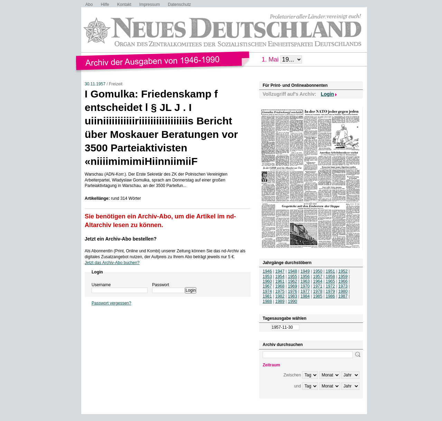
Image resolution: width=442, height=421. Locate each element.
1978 (317, 291)
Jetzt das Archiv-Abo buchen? (112, 262)
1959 (343, 276)
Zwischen (292, 375)
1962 (292, 281)
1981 (267, 296)
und (297, 386)
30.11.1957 (95, 84)
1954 (280, 276)
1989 (280, 301)
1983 (292, 296)
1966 (343, 281)
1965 (330, 281)
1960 (267, 281)
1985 (317, 296)
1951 (330, 271)
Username (101, 284)
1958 (330, 276)
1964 (317, 281)
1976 (292, 291)
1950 (317, 271)
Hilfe (105, 4)
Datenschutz (179, 4)
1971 (317, 286)
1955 (292, 276)
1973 (343, 286)
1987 (343, 296)
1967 (267, 286)
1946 (267, 271)
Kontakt (124, 4)
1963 (305, 281)
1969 (292, 286)
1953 (267, 276)
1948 (292, 271)
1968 (280, 286)
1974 (267, 291)
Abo (89, 4)
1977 (305, 291)
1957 (317, 276)
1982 (280, 296)
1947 (280, 271)
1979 (330, 291)
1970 (305, 286)
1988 (267, 301)
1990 (292, 301)
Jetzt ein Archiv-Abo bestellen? (121, 239)
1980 (343, 291)
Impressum (149, 4)
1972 (330, 286)
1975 (280, 291)
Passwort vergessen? (111, 303)
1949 (305, 271)
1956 (305, 276)
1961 (280, 281)
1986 (330, 296)
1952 (343, 271)
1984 (305, 296)
